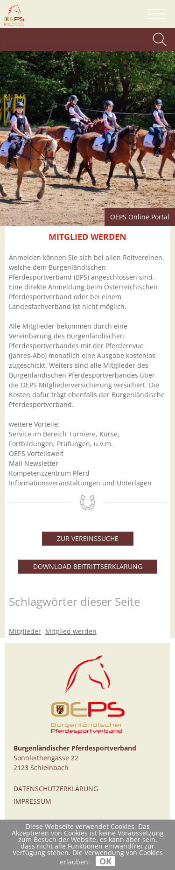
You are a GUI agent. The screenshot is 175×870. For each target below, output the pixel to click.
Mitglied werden (71, 631)
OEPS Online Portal (139, 216)
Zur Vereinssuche (88, 538)
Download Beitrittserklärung (87, 566)
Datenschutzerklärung (56, 788)
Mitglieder (25, 631)
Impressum (32, 801)
